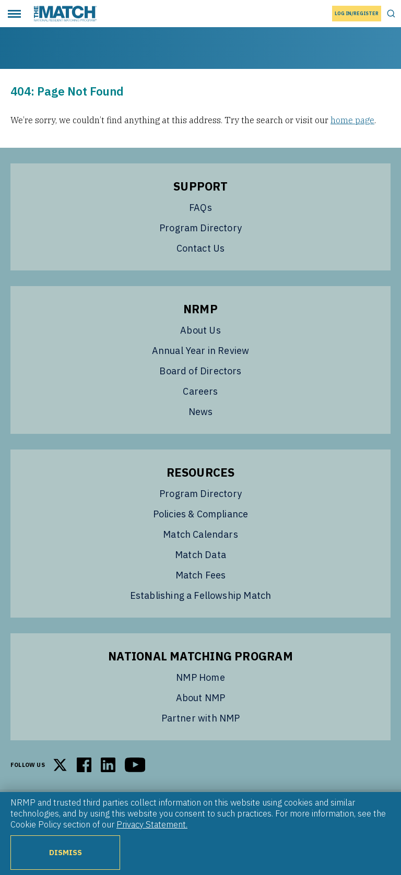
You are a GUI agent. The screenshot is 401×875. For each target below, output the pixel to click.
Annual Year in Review (201, 351)
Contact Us (200, 248)
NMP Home (200, 677)
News (200, 412)
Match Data (200, 555)
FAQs (200, 208)
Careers (200, 391)
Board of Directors (200, 371)
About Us (200, 330)
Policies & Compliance (201, 514)
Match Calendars (200, 534)
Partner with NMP (200, 718)
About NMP (201, 698)
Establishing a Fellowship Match (201, 595)
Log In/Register (357, 13)
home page (352, 120)
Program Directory (200, 228)
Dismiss (65, 852)
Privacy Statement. (151, 824)
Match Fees (200, 575)
